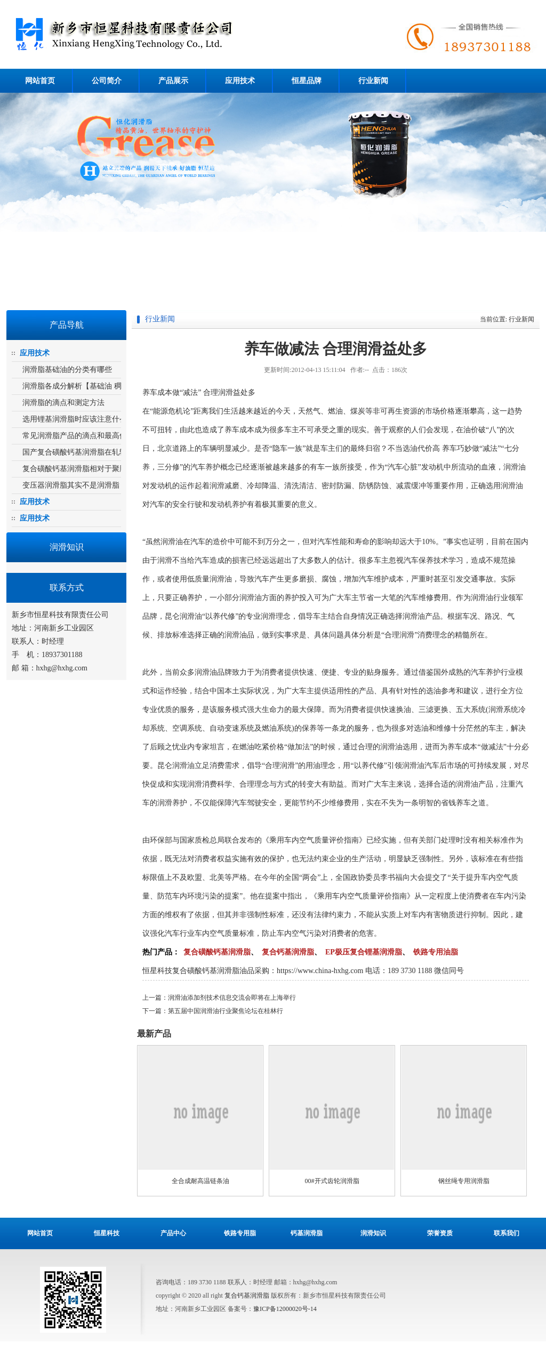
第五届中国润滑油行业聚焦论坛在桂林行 (225, 1011)
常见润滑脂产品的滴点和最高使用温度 (85, 436)
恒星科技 (106, 1233)
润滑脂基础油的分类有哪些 (67, 370)
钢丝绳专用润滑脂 (463, 1181)
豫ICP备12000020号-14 (285, 1309)
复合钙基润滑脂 (288, 952)
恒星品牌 (307, 81)
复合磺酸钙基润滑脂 (183, 34)
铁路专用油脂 (435, 952)
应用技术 (240, 81)
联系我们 (506, 1233)
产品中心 (173, 1233)
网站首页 (40, 81)
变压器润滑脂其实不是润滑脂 (70, 485)
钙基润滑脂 (307, 1233)
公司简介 (107, 81)
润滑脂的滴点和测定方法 (63, 403)
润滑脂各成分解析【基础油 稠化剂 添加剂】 (95, 386)
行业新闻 (373, 81)
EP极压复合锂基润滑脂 (363, 952)
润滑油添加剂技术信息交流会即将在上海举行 (232, 997)
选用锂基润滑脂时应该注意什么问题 (82, 419)
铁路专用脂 (240, 1233)
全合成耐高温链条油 (200, 1181)
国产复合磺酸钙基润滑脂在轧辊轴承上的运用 (97, 452)
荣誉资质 (440, 1233)
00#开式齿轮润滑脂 (332, 1181)
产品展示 (173, 81)
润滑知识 (373, 1233)
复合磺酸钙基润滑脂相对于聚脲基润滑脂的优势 (100, 469)
